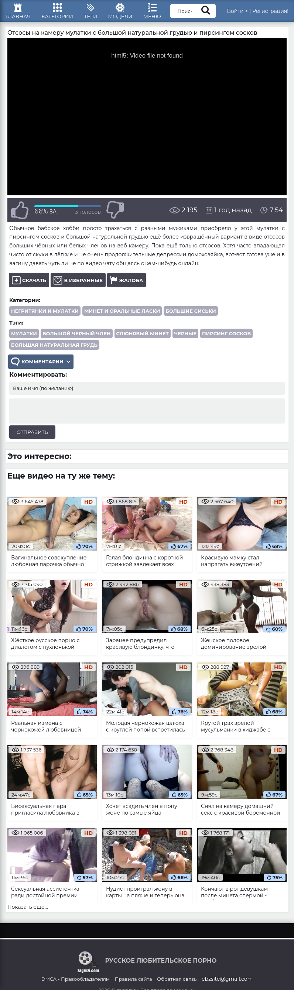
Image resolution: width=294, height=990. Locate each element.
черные (185, 338)
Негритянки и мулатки (45, 316)
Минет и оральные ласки (122, 316)
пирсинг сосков (226, 338)
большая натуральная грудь (54, 350)
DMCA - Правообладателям (75, 984)
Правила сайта (133, 984)
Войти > (245, 13)
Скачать (29, 285)
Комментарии (41, 367)
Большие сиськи (190, 316)
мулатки (24, 338)
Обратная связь (176, 984)
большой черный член (76, 338)
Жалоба (126, 285)
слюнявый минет (142, 338)
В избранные (78, 285)
